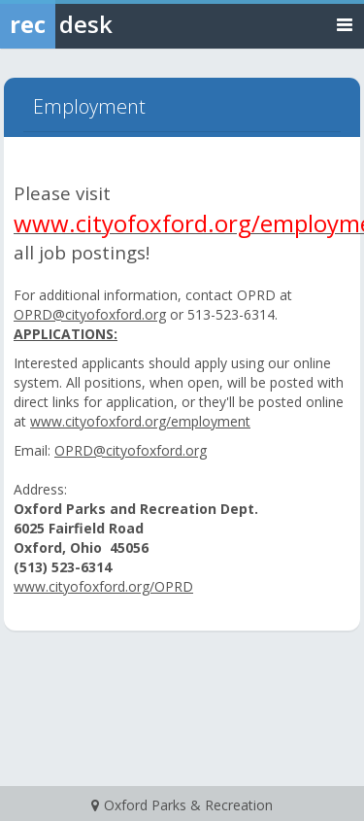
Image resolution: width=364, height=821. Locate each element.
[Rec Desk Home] (107, 24)
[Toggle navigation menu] (344, 24)
